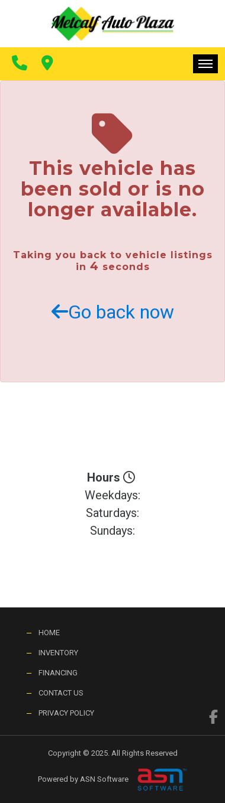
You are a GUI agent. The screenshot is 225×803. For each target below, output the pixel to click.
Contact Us (60, 692)
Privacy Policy (66, 712)
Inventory (58, 652)
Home (49, 632)
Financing (58, 672)
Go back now (113, 312)
